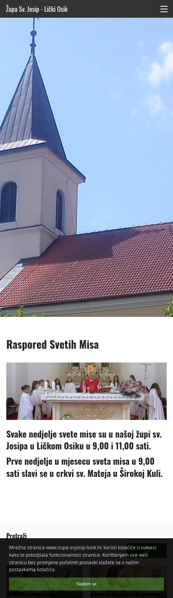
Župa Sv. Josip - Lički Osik (37, 9)
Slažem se (86, 583)
